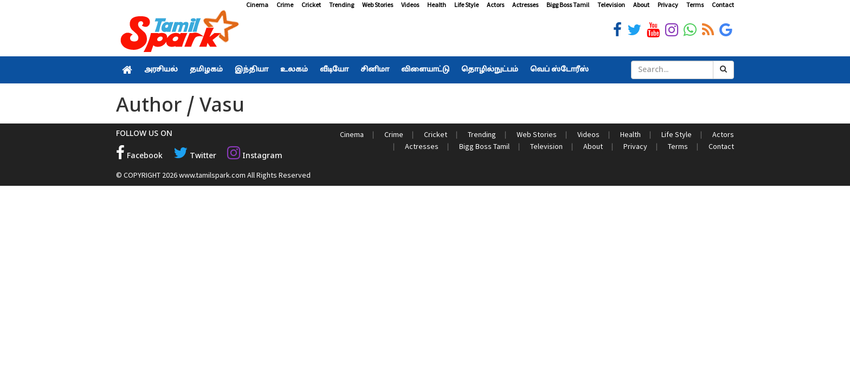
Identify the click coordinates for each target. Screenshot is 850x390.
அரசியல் (161, 70)
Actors (495, 5)
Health (436, 5)
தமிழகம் (206, 70)
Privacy (668, 5)
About (641, 5)
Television (611, 5)
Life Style (466, 5)
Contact (723, 5)
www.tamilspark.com (212, 175)
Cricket (311, 5)
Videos (410, 5)
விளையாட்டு (425, 70)
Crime (284, 5)
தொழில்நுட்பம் (489, 70)
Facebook (139, 156)
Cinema (257, 5)
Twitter (194, 156)
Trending (341, 5)
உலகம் (294, 70)
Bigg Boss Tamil (567, 5)
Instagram (254, 156)
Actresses (525, 5)
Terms (695, 5)
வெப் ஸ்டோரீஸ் (559, 70)
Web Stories (377, 5)
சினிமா (374, 70)
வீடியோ (334, 70)
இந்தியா (251, 70)
